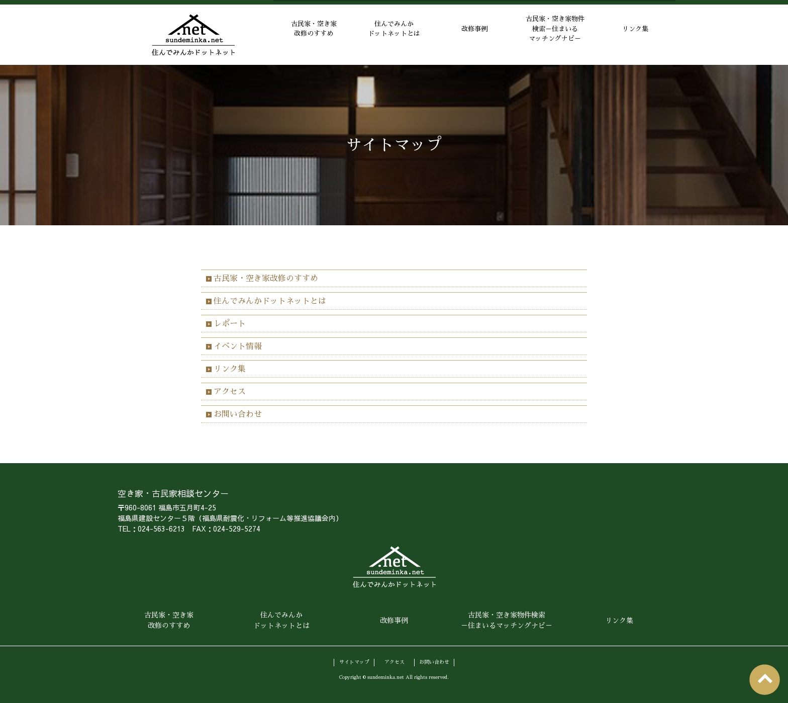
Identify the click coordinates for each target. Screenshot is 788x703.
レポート (230, 324)
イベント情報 (238, 346)
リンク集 (635, 34)
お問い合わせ (238, 414)
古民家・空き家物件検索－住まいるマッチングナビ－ (555, 35)
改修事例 (474, 34)
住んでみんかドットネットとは (394, 35)
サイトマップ (354, 661)
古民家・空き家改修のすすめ (314, 35)
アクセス (230, 392)
